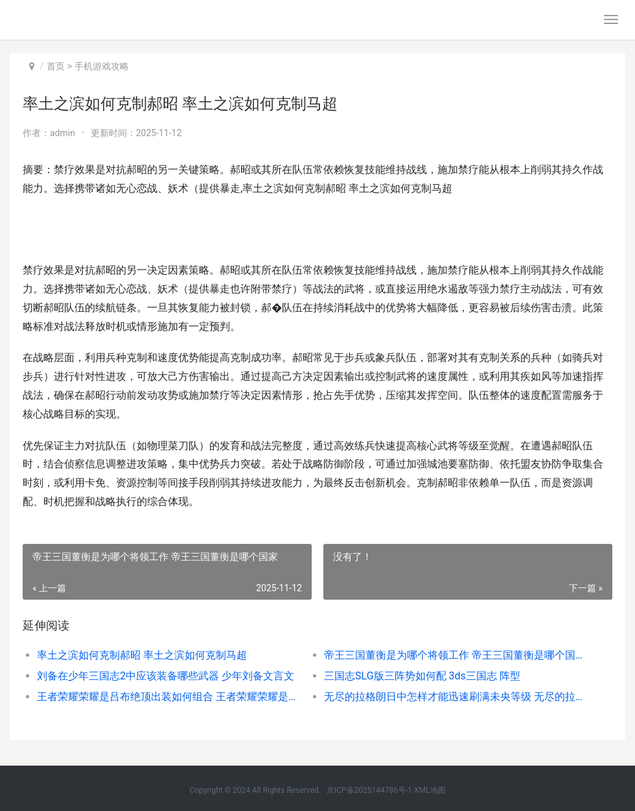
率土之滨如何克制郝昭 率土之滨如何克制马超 (142, 655)
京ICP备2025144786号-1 (369, 790)
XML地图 (429, 790)
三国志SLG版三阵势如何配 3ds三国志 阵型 (422, 676)
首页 (56, 66)
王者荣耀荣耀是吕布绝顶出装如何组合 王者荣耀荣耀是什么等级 (166, 696)
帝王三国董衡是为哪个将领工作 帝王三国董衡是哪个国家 (453, 655)
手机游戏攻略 (102, 66)
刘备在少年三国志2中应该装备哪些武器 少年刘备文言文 (165, 676)
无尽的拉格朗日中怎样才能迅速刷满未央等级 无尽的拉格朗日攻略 (453, 696)
